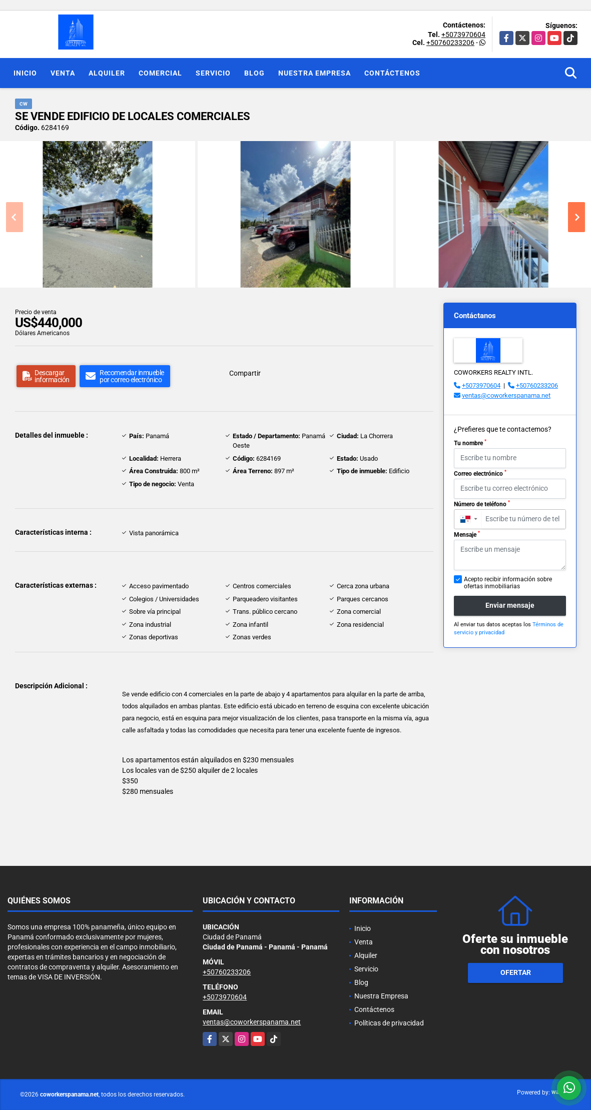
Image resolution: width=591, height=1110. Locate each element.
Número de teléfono (482, 504)
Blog (254, 73)
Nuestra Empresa (314, 73)
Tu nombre (470, 443)
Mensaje (467, 534)
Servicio (213, 73)
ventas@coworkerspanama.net (506, 395)
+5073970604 (463, 35)
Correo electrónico (480, 473)
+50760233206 (450, 43)
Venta (63, 73)
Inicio (25, 73)
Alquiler (107, 73)
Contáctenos (392, 73)
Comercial (160, 73)
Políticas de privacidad (389, 1023)
